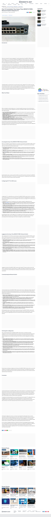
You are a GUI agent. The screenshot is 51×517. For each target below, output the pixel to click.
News (19, 4)
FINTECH (17, 3)
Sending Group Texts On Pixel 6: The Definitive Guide (43, 17)
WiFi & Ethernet (10, 15)
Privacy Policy (32, 511)
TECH (9, 3)
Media (41, 3)
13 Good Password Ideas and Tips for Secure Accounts (43, 98)
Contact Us (24, 511)
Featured (14, 4)
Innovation (9, 4)
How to (26, 3)
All (22, 4)
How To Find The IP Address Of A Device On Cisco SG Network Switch (23, 457)
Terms (28, 511)
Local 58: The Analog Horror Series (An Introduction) (43, 24)
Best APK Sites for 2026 (5, 505)
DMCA (14, 512)
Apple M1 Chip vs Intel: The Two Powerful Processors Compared (43, 101)
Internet (45, 3)
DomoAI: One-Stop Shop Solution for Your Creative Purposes (14, 495)
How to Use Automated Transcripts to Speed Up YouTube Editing (22, 506)
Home (3, 3)
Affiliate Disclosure (38, 511)
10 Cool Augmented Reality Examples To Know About (43, 10)
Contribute (15, 511)
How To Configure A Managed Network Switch (31, 457)
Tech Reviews (31, 3)
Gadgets (36, 3)
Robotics (13, 3)
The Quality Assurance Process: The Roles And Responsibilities (42, 95)
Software (4, 4)
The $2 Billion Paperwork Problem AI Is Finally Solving (31, 495)
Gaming (21, 3)
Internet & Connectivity (5, 15)
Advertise (19, 511)
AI (6, 3)
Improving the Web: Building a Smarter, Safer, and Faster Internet (31, 506)
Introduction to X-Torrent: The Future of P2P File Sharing (43, 14)
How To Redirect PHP (43, 21)
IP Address (7, 202)
